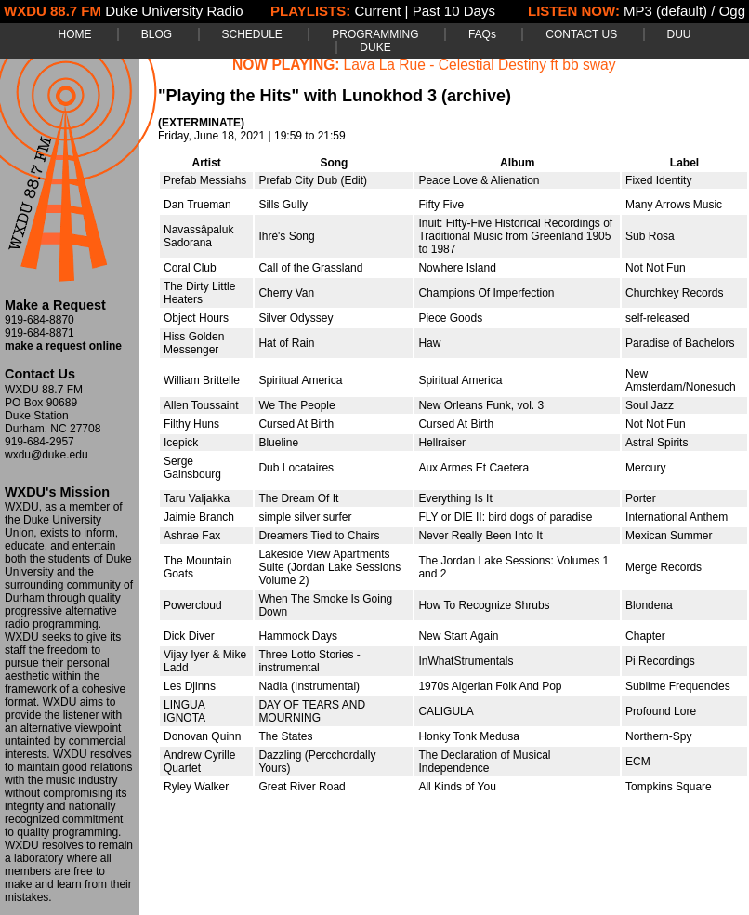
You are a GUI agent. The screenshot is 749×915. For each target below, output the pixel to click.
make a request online (63, 345)
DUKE (375, 47)
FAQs (482, 34)
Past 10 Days (454, 11)
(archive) (476, 95)
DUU (679, 34)
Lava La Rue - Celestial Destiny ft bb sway (480, 65)
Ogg (732, 11)
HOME (74, 34)
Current (377, 11)
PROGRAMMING (375, 34)
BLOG (156, 34)
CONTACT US (581, 34)
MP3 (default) (665, 11)
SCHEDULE (252, 34)
